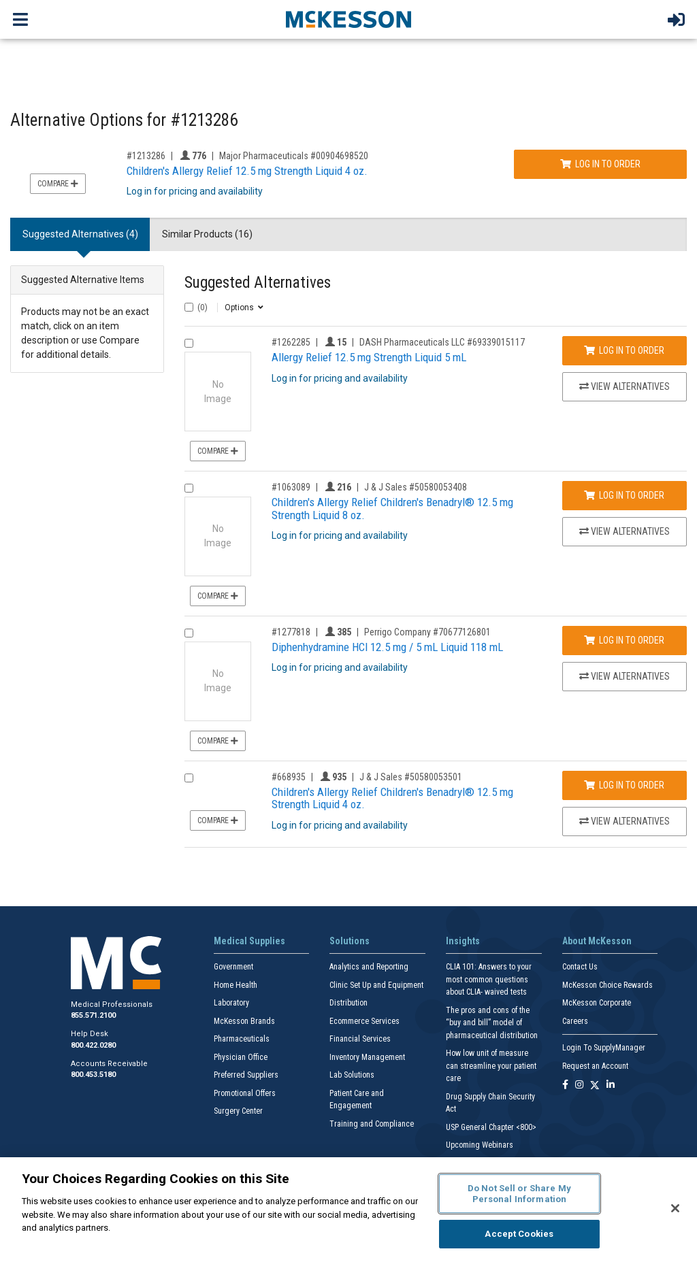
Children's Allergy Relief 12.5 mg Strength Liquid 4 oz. (247, 171)
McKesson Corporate (596, 1003)
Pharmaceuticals (242, 1039)
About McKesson (597, 940)
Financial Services (360, 1039)
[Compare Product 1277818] (188, 633)
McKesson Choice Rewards (607, 985)
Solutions (349, 940)
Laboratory (231, 1003)
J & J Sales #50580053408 (415, 487)
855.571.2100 (93, 1015)
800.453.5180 (93, 1074)
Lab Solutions (351, 1075)
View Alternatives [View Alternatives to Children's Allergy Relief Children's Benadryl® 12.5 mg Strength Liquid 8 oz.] (624, 531)
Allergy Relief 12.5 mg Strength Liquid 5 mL (369, 357)
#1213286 (146, 155)
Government (233, 967)
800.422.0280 (93, 1045)
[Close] (675, 1208)
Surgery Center (238, 1111)
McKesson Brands (244, 1021)
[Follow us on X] (595, 1085)
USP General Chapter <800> (491, 1127)
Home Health (235, 985)
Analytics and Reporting (368, 967)
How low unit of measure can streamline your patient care (491, 1065)
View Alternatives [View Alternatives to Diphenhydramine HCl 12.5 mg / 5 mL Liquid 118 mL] (624, 676)
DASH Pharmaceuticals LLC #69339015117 (442, 342)
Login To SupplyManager (603, 1047)
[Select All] (188, 307)
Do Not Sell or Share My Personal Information (519, 1193)
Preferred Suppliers (246, 1075)
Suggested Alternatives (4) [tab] (80, 234)
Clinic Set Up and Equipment (376, 985)
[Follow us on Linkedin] (610, 1085)
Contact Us (580, 967)
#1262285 (291, 342)
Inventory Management (367, 1057)
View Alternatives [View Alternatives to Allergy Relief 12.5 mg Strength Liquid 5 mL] (624, 386)
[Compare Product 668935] (188, 778)
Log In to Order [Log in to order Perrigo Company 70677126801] (624, 640)
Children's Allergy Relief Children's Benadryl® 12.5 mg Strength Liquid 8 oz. (392, 508)
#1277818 (291, 632)
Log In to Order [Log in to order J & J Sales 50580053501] (624, 785)
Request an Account (595, 1066)
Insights (463, 940)
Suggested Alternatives (257, 282)
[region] (348, 1209)
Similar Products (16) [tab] (207, 234)
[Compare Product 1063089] (188, 488)
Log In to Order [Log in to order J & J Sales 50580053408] (624, 495)
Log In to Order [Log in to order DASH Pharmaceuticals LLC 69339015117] (624, 350)
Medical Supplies (249, 940)
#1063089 (291, 487)
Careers (575, 1021)
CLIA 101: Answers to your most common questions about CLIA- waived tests (489, 979)
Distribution (348, 1003)
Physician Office (241, 1057)
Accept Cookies (519, 1234)
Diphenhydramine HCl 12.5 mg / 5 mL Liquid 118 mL (387, 647)
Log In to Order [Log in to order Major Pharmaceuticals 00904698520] (600, 164)
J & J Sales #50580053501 (410, 776)
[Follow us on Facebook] (565, 1085)
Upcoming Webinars (479, 1145)
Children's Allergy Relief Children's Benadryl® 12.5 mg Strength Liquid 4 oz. (392, 798)
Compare (57, 183)
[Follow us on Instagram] (579, 1085)
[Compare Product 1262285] (188, 343)
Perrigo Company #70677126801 (427, 632)
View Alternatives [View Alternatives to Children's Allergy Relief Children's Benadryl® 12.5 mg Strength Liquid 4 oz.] (624, 821)
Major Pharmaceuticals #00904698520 (293, 155)
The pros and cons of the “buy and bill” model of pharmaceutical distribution (492, 1023)
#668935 (289, 776)
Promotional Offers (245, 1093)
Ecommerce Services (364, 1021)
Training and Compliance (371, 1124)
